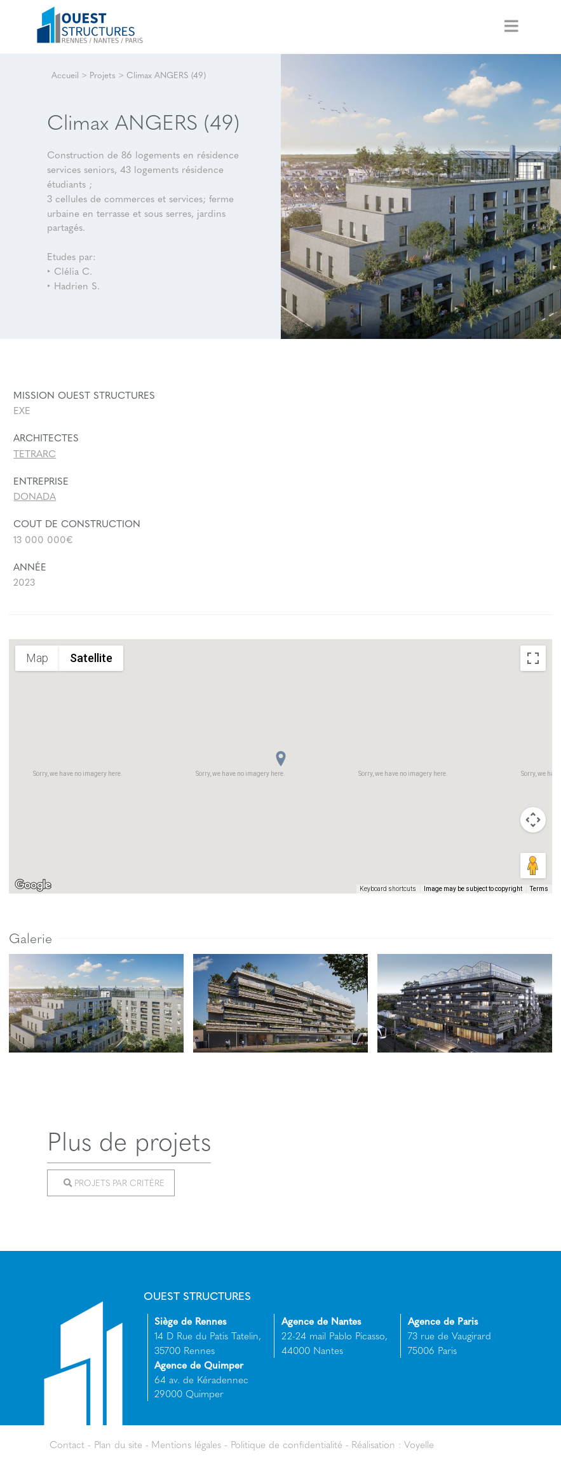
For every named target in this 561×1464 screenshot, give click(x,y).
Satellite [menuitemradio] (91, 658)
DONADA (34, 496)
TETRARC (34, 453)
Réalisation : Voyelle (392, 1444)
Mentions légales (186, 1444)
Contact (67, 1444)
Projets (103, 75)
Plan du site (118, 1444)
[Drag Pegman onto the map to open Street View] (533, 865)
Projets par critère (113, 1183)
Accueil (65, 75)
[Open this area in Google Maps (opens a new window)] (33, 885)
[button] (280, 758)
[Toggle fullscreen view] (533, 658)
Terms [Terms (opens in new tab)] (539, 888)
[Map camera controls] (533, 819)
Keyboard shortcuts (388, 888)
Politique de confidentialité (286, 1444)
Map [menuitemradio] (37, 658)
